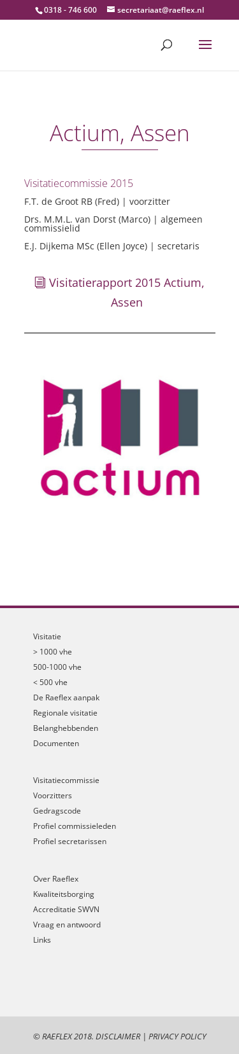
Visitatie (47, 636)
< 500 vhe (50, 682)
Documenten (56, 743)
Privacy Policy (177, 1036)
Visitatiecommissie (66, 780)
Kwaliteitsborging (63, 894)
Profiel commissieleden (74, 826)
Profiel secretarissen (69, 841)
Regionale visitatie (65, 712)
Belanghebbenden (65, 728)
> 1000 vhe (52, 651)
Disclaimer (118, 1036)
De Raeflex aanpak (66, 697)
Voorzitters (52, 795)
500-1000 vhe (57, 667)
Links (42, 939)
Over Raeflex (55, 878)
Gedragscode (57, 810)
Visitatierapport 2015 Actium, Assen (127, 292)
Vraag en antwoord (67, 924)
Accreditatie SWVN (66, 909)
